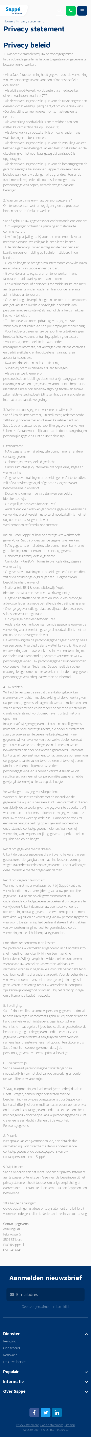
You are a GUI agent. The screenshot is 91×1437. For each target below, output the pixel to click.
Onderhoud (11, 1348)
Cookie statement (51, 1425)
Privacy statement (27, 1425)
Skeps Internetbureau (55, 1430)
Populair (11, 1371)
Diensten (12, 1333)
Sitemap (70, 1425)
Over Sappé (14, 1391)
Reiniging (9, 1341)
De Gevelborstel (14, 1362)
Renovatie (10, 1355)
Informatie (13, 1381)
